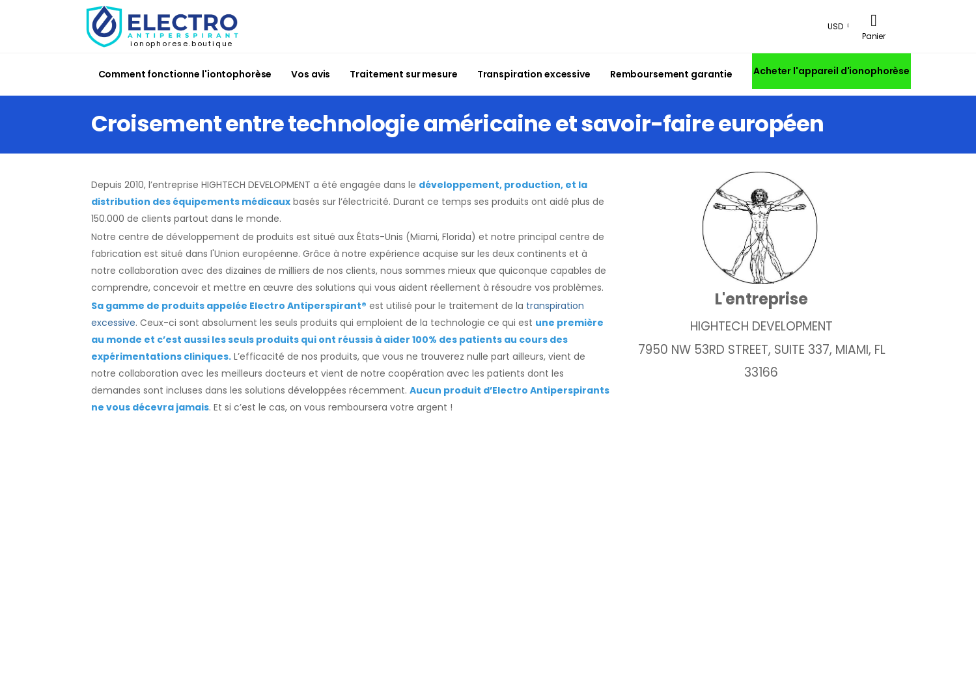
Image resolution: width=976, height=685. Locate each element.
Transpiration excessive (534, 74)
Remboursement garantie (671, 74)
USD (835, 26)
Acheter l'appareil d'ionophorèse (831, 70)
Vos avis (310, 74)
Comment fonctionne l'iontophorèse (185, 74)
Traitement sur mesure (403, 74)
